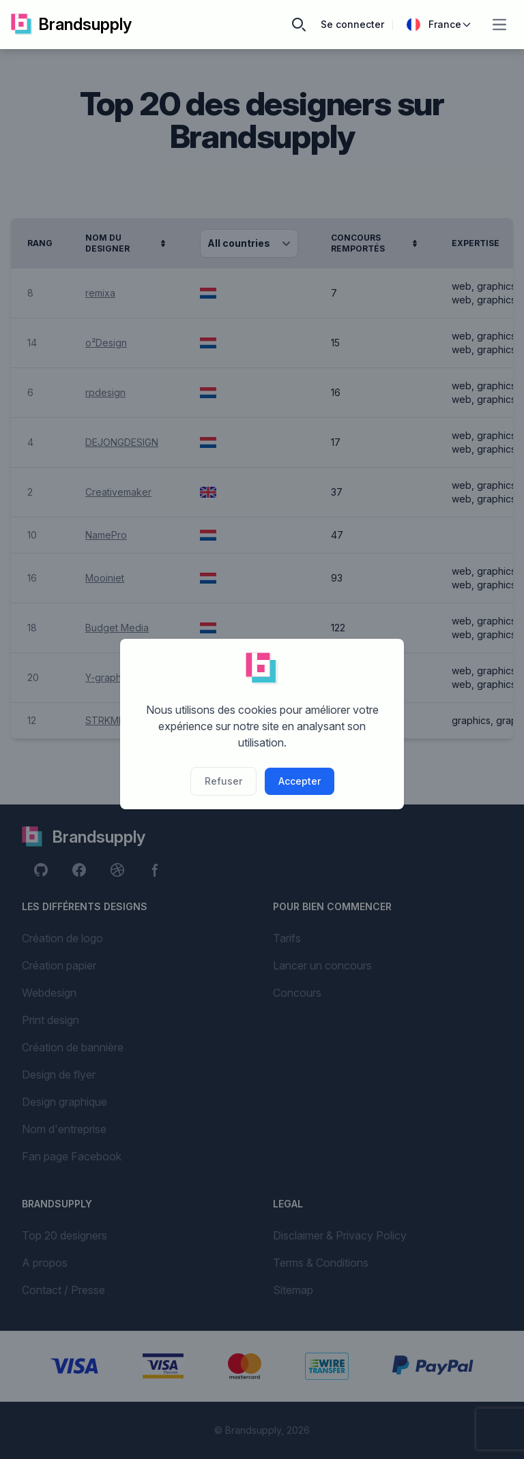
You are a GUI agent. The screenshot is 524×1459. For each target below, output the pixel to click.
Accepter (299, 781)
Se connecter (352, 24)
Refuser (223, 781)
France (439, 24)
